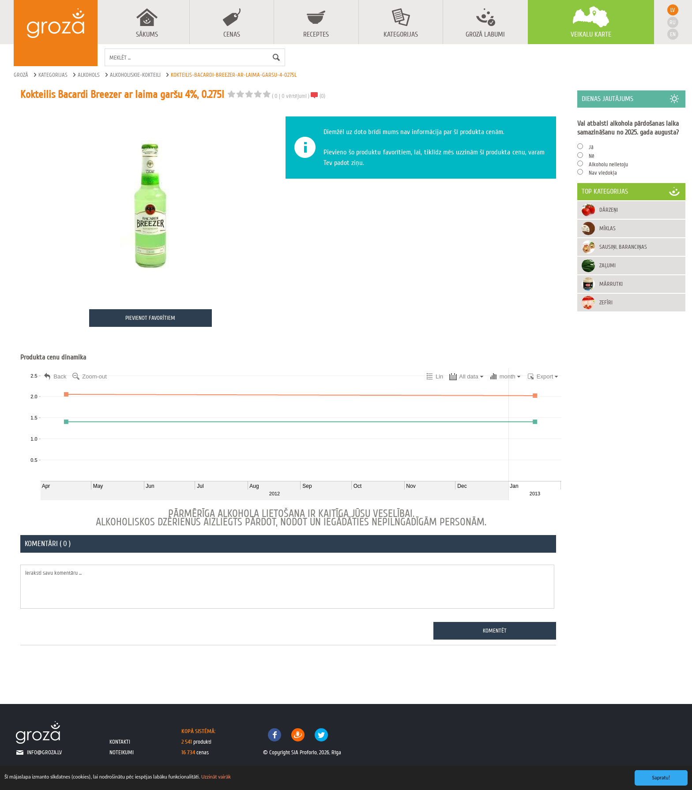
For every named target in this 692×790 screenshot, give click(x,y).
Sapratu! (661, 778)
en (673, 34)
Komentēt (495, 630)
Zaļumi (607, 265)
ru (672, 22)
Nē (591, 156)
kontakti (119, 741)
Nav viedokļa (603, 172)
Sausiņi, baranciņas (623, 246)
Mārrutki (611, 284)
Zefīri (606, 302)
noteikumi (121, 752)
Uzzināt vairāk (216, 777)
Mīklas (607, 228)
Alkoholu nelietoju (608, 164)
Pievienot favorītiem (150, 318)
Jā (591, 147)
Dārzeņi (608, 209)
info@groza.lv (44, 752)
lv (672, 10)
